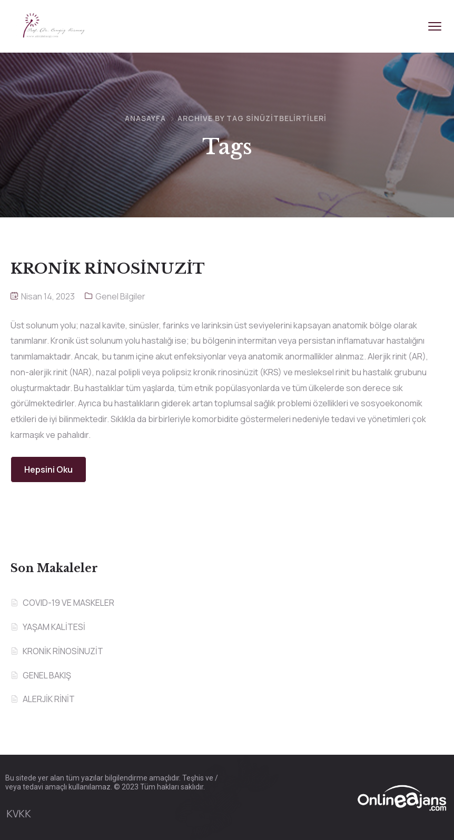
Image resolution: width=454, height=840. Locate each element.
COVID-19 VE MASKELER (68, 602)
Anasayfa (145, 118)
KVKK (18, 814)
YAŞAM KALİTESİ (54, 627)
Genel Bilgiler (120, 296)
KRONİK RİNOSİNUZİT (63, 651)
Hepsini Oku (48, 469)
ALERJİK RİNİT (49, 699)
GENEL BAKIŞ (47, 675)
